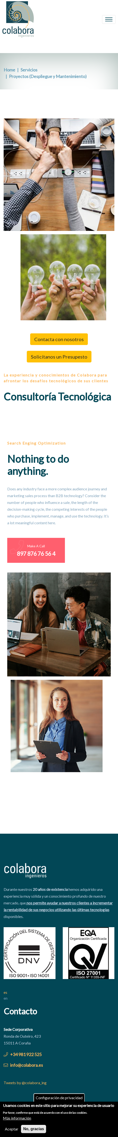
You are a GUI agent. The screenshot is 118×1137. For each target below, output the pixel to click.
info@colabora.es (23, 1065)
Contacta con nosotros (59, 339)
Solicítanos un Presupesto (59, 357)
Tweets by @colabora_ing (25, 1082)
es (5, 992)
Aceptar (11, 1130)
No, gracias (33, 1130)
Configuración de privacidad (59, 1099)
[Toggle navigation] (109, 19)
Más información (17, 1119)
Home (9, 69)
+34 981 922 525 (23, 1054)
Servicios (29, 69)
